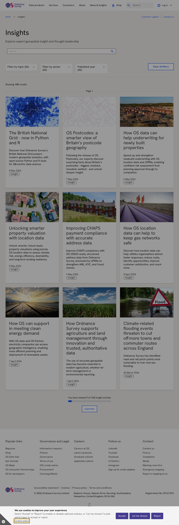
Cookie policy (22, 520)
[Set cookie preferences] (6, 519)
